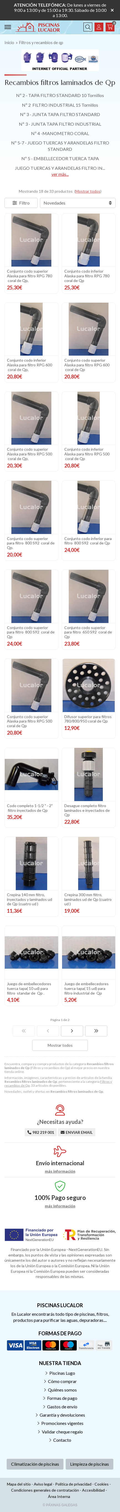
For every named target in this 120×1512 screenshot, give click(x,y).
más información (60, 1171)
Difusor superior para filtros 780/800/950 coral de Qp (88, 719)
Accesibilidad (93, 1490)
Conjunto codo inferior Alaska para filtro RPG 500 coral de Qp (86, 454)
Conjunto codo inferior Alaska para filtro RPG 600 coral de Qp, (29, 365)
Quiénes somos (62, 1389)
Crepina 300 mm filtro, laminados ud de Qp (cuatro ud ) (88, 899)
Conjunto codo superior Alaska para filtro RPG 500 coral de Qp (30, 721)
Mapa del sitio (19, 1484)
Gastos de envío (62, 1406)
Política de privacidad (73, 1484)
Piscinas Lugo (62, 1373)
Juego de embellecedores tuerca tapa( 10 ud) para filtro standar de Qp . (29, 988)
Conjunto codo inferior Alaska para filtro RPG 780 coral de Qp (87, 276)
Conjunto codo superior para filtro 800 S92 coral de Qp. (31, 543)
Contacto (62, 1440)
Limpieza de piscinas (89, 1464)
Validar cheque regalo (62, 1431)
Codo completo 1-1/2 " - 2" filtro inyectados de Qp (30, 808)
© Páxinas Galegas (60, 1505)
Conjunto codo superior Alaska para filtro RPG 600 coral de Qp (86, 365)
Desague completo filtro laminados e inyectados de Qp (87, 810)
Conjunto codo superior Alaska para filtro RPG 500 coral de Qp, (29, 454)
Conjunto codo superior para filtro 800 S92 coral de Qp (31, 632)
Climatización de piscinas (35, 1464)
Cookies (102, 1484)
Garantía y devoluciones (62, 1414)
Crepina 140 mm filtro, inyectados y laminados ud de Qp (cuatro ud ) (29, 899)
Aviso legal (43, 1484)
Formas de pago (62, 1398)
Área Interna (59, 1496)
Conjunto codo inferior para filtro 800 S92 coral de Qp (88, 541)
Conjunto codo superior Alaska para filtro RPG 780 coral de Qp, (29, 276)
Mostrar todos (87, 191)
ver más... (60, 174)
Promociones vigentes (62, 1423)
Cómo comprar (62, 1381)
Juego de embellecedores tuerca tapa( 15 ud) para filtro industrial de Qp (86, 988)
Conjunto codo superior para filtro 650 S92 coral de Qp (88, 632)
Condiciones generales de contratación (45, 1490)
